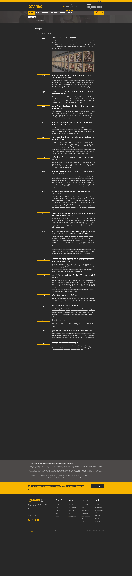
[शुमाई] (91, 7)
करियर (57, 516)
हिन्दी (102, 1)
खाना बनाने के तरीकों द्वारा (86, 517)
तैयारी (70, 513)
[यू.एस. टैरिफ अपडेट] (69, 10)
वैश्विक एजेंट (97, 521)
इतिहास (42, 20)
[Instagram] (41, 520)
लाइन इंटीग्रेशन (54, 13)
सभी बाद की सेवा (98, 507)
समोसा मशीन (62, 477)
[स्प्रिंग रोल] (95, 7)
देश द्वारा (83, 521)
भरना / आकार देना (73, 507)
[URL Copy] (51, 34)
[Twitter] (42, 34)
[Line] (46, 34)
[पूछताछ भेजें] (99, 13)
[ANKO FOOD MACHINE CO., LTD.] (40, 500)
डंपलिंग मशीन (83, 477)
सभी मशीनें (71, 504)
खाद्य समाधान (45, 13)
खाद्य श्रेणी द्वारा (85, 513)
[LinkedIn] (44, 34)
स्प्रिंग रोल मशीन (57, 477)
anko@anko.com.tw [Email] (34, 508)
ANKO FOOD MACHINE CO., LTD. (44, 530)
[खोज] (103, 5)
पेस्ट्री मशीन (67, 477)
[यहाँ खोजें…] (94, 5)
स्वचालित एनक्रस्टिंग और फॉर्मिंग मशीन (47, 477)
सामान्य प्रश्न (97, 515)
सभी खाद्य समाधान (85, 504)
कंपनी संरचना (58, 510)
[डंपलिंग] (88, 7)
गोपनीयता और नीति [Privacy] (31, 531)
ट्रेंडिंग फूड (84, 507)
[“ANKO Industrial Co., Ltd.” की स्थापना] (73, 61)
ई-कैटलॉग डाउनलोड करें (99, 511)
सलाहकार (62, 13)
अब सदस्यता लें (97, 486)
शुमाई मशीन (71, 477)
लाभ (57, 513)
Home (33, 20)
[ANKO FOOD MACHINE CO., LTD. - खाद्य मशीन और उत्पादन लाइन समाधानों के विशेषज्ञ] (35, 6)
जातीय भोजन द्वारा (85, 510)
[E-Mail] (48, 34)
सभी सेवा (97, 504)
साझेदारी (97, 518)
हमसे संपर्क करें (93, 477)
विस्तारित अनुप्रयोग (72, 516)
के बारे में (31, 13)
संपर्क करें (70, 13)
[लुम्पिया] (98, 7)
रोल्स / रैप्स (71, 510)
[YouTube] (38, 520)
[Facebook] (40, 34)
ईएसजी (57, 519)
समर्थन (98, 1)
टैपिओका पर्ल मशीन (77, 477)
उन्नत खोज (89, 8)
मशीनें (37, 13)
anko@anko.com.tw (71, 5)
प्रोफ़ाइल (57, 504)
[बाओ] (101, 7)
